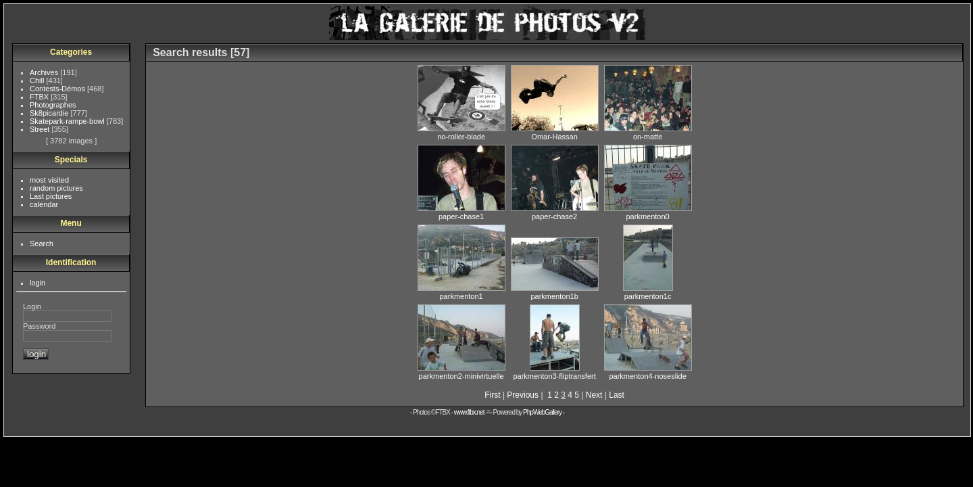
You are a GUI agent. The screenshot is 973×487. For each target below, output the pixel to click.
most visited (49, 180)
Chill (38, 80)
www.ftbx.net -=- (473, 412)
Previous (523, 395)
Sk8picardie (50, 113)
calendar (44, 204)
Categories (71, 52)
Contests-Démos (58, 89)
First (492, 395)
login (37, 283)
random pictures (56, 188)
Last (616, 395)
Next (594, 395)
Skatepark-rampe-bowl (68, 121)
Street (40, 129)
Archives (45, 72)
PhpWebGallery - (543, 412)
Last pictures (51, 196)
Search (41, 243)
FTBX (40, 97)
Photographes (53, 105)
